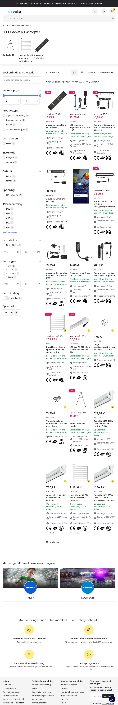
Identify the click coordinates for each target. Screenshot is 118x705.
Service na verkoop (97, 691)
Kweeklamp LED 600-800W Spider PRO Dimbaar (81, 456)
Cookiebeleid (57, 691)
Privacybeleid (41, 691)
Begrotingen (37, 655)
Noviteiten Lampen (69, 641)
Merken (35, 644)
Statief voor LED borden (78, 390)
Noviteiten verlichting (41, 641)
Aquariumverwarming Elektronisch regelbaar (104, 261)
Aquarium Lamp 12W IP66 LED (55, 200)
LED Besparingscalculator (43, 651)
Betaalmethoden (10, 651)
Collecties (65, 662)
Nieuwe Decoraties (69, 651)
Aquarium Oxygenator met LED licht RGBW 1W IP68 (56, 261)
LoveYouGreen (67, 666)
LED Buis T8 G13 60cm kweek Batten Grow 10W (81, 326)
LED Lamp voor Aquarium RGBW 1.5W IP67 (80, 127)
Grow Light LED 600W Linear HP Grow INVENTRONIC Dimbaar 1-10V (104, 458)
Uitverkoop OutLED (40, 662)
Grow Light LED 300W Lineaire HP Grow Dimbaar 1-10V (104, 391)
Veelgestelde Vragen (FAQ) (15, 662)
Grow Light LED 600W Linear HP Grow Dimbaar (57, 456)
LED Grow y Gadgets (21, 25)
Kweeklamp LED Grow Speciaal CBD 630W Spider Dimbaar (56, 328)
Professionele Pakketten (13, 659)
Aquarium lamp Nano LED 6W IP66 (56, 126)
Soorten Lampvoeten (41, 648)
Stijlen (63, 659)
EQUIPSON (87, 553)
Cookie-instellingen (75, 691)
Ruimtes (64, 655)
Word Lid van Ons (10, 666)
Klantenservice (9, 644)
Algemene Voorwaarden (20, 691)
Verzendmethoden (11, 648)
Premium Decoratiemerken (73, 648)
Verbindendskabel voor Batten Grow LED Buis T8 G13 (55, 391)
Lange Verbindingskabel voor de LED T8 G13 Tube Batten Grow (103, 328)
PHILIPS (30, 553)
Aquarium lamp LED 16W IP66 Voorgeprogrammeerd (104, 192)
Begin (5, 25)
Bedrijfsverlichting (39, 659)
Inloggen (6, 669)
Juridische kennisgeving (59, 694)
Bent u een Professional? (14, 655)
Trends (64, 644)
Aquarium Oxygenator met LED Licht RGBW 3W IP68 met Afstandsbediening (104, 129)
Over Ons (7, 641)
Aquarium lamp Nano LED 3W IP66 (80, 260)
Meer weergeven (12, 232)
